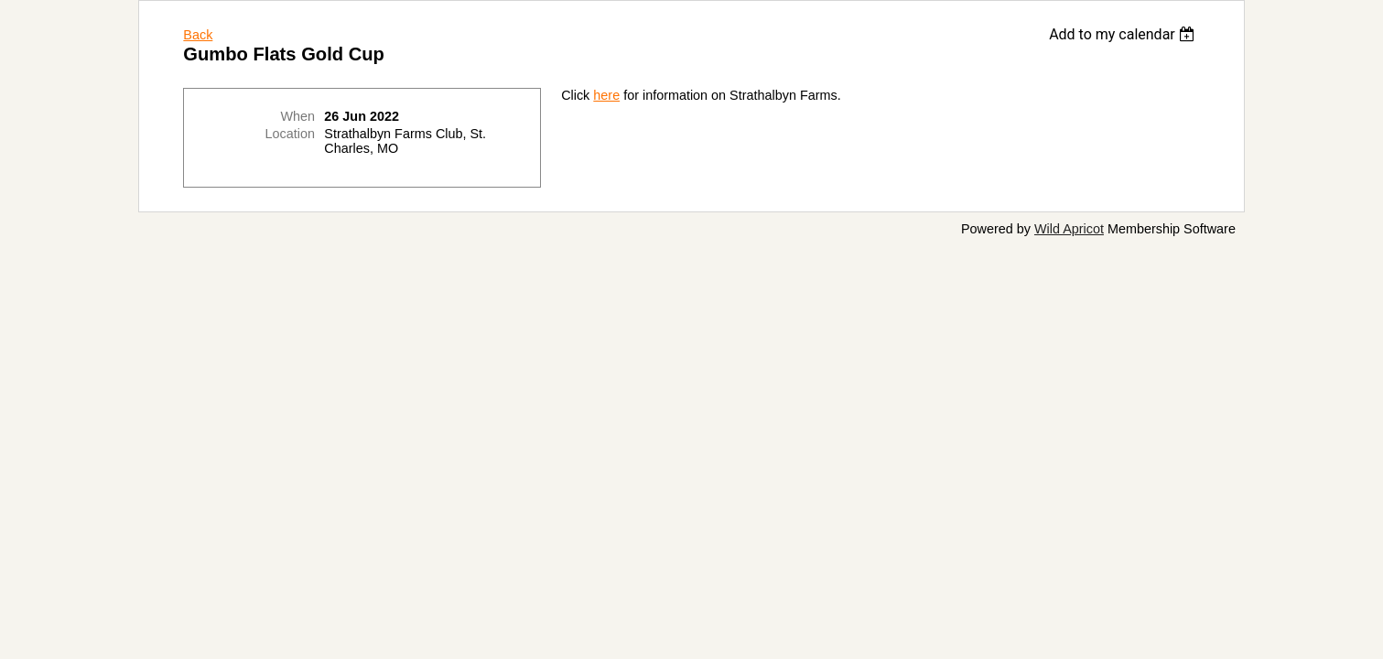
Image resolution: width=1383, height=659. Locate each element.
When (297, 116)
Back (197, 34)
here (606, 95)
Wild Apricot (1069, 228)
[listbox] (1124, 34)
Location (290, 133)
